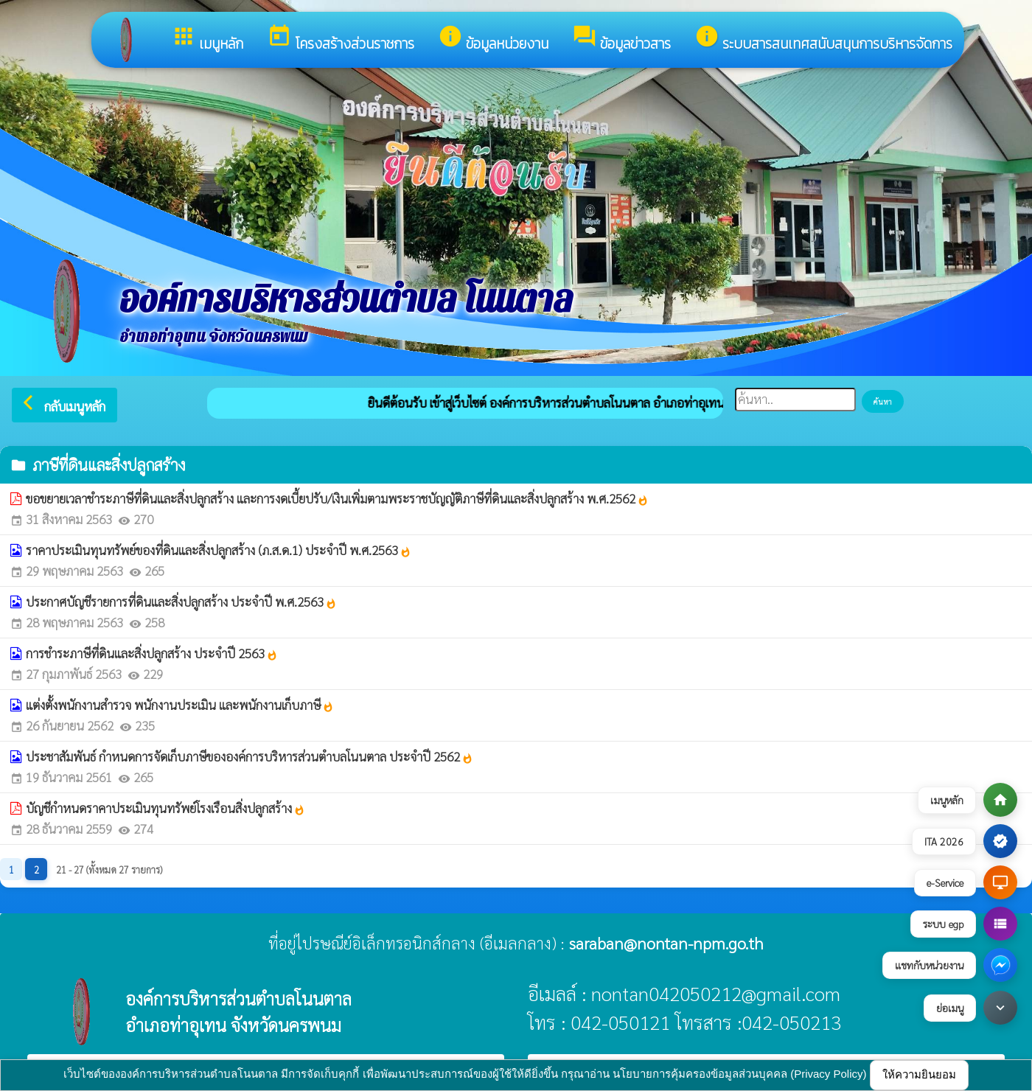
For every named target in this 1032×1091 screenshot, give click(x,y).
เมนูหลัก (207, 39)
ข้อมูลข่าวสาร (621, 39)
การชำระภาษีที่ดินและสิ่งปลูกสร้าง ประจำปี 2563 (152, 653)
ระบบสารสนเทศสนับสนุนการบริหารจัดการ (823, 39)
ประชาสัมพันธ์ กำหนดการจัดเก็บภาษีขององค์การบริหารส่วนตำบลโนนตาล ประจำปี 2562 (249, 756)
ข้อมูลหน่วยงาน (493, 39)
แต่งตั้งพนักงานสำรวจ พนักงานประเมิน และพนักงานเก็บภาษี (180, 705)
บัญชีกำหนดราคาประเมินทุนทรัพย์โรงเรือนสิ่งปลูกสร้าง (165, 808)
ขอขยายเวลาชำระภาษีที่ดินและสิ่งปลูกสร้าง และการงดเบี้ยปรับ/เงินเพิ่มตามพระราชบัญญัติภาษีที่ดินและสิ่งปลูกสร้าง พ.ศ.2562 (337, 498)
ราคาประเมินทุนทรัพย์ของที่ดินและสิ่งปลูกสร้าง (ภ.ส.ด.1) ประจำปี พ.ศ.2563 (218, 550)
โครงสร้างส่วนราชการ (340, 39)
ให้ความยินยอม (919, 1074)
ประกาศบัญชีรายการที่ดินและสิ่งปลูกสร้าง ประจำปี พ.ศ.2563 (181, 601)
